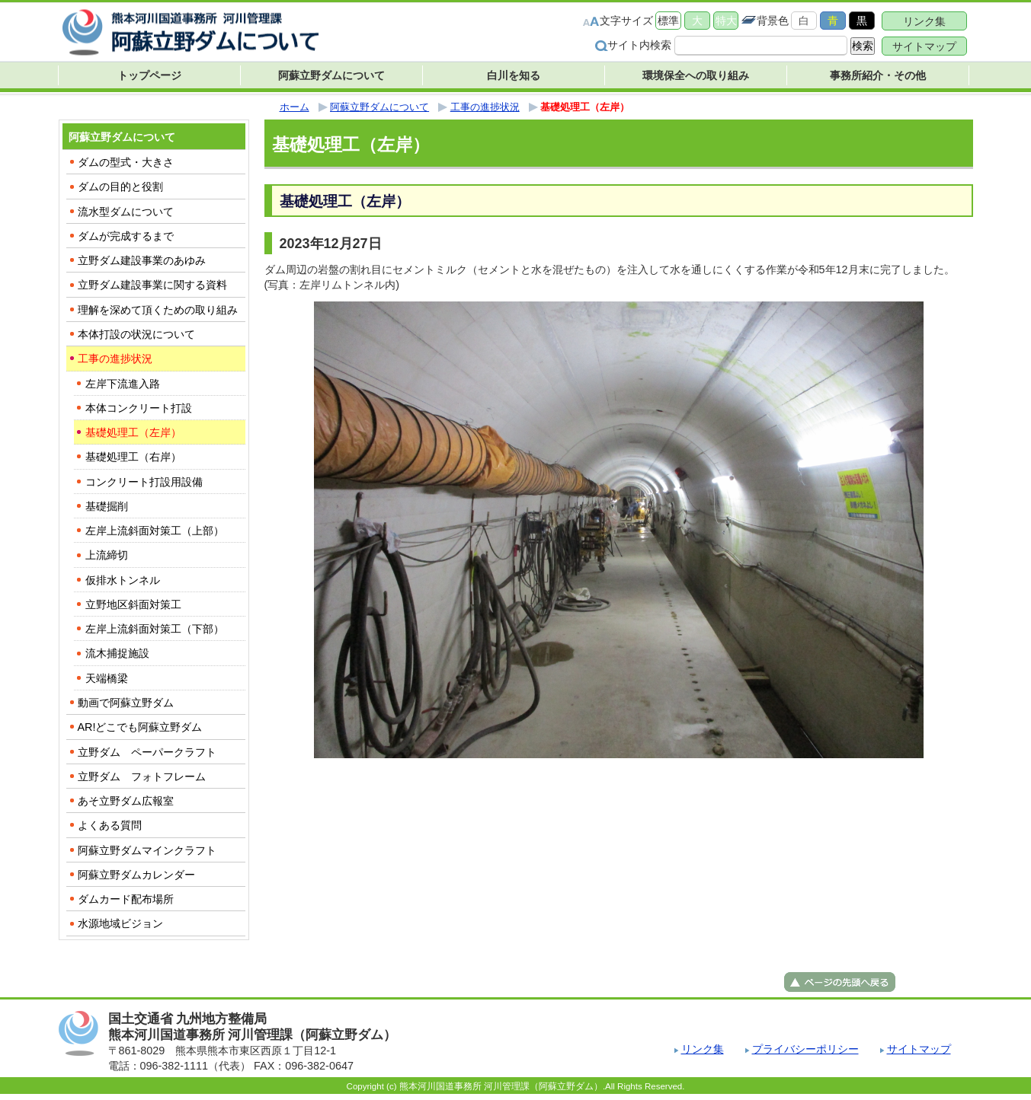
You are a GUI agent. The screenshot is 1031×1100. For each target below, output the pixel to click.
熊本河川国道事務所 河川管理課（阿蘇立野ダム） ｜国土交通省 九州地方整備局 (192, 32)
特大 (726, 20)
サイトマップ (924, 46)
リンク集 (924, 21)
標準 (668, 20)
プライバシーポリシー (805, 1049)
